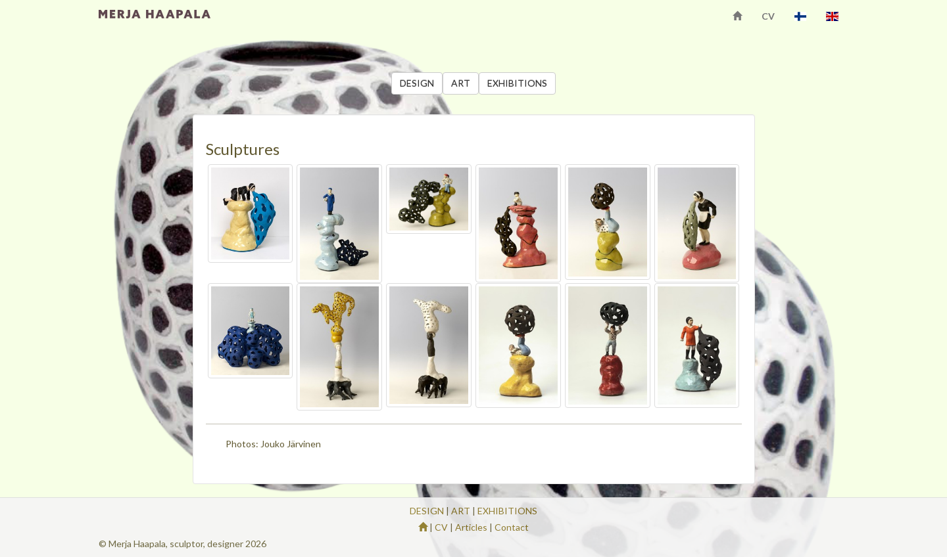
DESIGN (417, 83)
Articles (471, 527)
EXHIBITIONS (517, 83)
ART (460, 83)
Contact (512, 527)
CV (768, 16)
